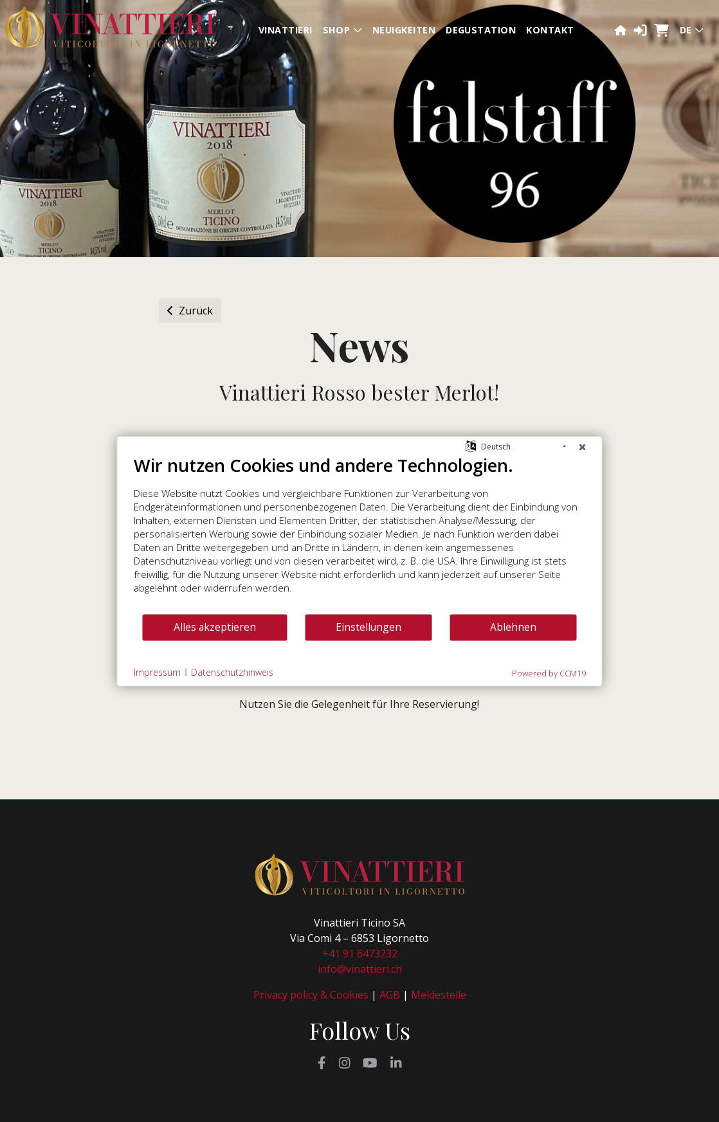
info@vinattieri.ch (360, 969)
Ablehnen (513, 627)
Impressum (157, 672)
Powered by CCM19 (549, 672)
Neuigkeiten (403, 30)
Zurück (190, 310)
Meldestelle (438, 995)
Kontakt (550, 30)
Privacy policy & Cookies (311, 995)
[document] (360, 533)
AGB (389, 995)
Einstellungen (368, 627)
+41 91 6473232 (359, 953)
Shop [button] (342, 30)
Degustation (481, 30)
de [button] (692, 30)
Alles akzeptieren (215, 627)
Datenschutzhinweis (232, 672)
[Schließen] (582, 446)
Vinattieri (286, 30)
